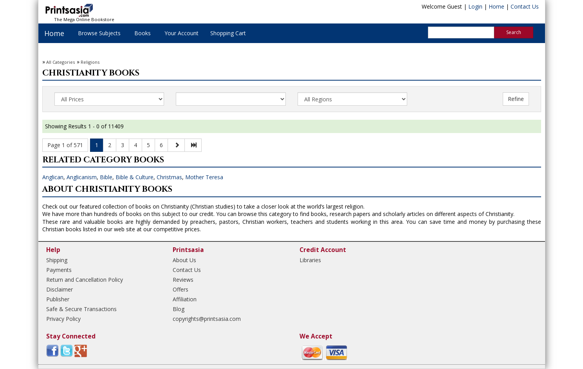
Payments (59, 270)
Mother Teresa (204, 177)
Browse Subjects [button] (99, 33)
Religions (90, 62)
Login (475, 6)
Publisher (57, 299)
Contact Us (525, 6)
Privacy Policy (63, 318)
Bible (106, 177)
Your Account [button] (181, 33)
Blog (178, 309)
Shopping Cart (228, 33)
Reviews (183, 279)
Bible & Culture (134, 177)
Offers (180, 289)
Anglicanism (82, 177)
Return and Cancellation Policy (84, 279)
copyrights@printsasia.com (207, 318)
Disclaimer (59, 289)
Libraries (310, 260)
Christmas (169, 177)
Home (496, 6)
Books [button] (142, 33)
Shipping (56, 260)
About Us (184, 260)
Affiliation (185, 299)
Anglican (52, 177)
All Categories (60, 62)
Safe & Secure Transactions (81, 309)
